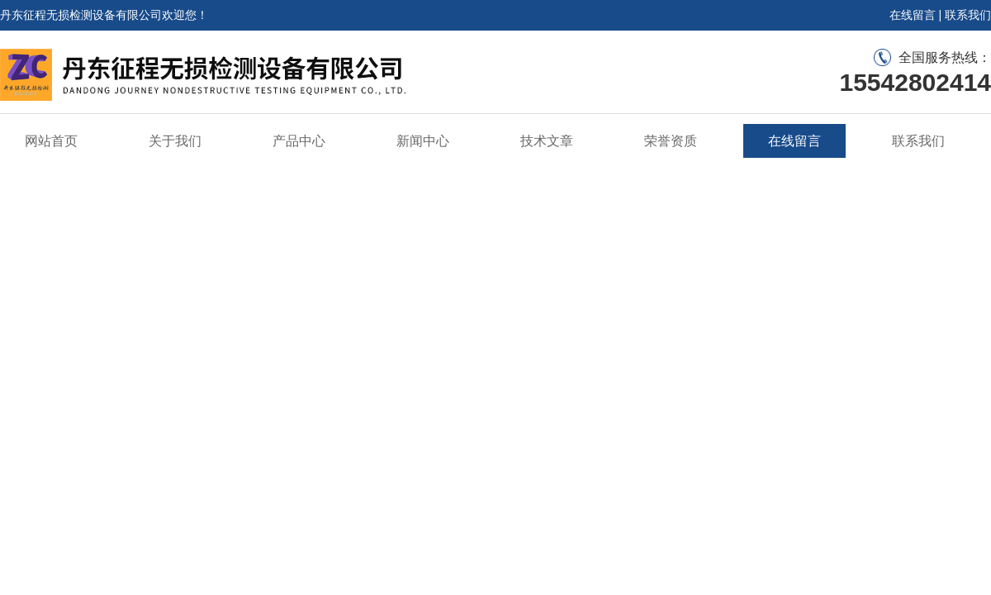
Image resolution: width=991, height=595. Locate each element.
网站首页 (51, 141)
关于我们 (175, 141)
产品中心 (299, 141)
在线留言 (912, 14)
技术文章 (546, 141)
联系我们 (968, 14)
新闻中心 (422, 141)
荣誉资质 (670, 141)
